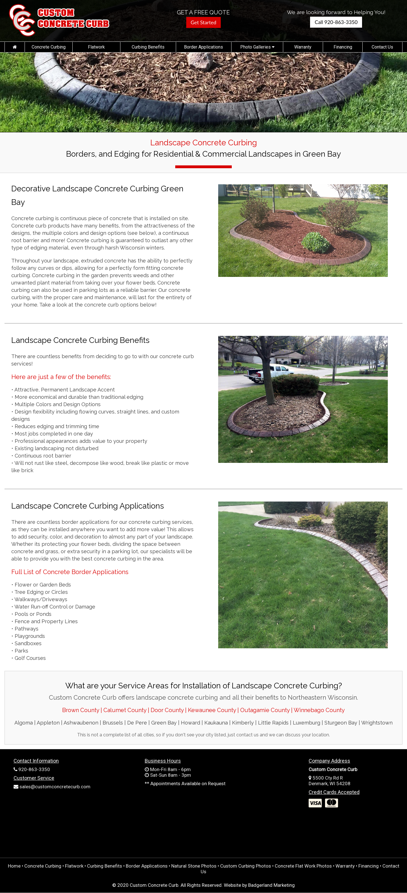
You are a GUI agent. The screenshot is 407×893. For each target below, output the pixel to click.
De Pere (137, 723)
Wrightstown (377, 723)
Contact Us (382, 47)
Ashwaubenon (81, 723)
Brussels (113, 723)
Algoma (23, 723)
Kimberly (243, 723)
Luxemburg (306, 723)
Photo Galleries (257, 47)
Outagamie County (265, 710)
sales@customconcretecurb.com (55, 786)
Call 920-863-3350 (336, 22)
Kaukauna (216, 723)
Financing (343, 47)
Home (14, 866)
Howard (190, 723)
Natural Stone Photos (194, 866)
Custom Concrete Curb (154, 885)
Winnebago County (319, 710)
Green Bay (164, 723)
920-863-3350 (34, 769)
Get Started (204, 22)
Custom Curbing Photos (245, 866)
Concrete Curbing (49, 47)
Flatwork (96, 47)
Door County (167, 710)
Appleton (48, 723)
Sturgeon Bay (340, 723)
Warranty (302, 47)
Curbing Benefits (148, 47)
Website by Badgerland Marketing (259, 885)
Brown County (80, 710)
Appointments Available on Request (188, 783)
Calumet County (125, 710)
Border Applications (203, 47)
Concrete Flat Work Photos (303, 866)
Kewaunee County (212, 710)
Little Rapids (273, 723)
